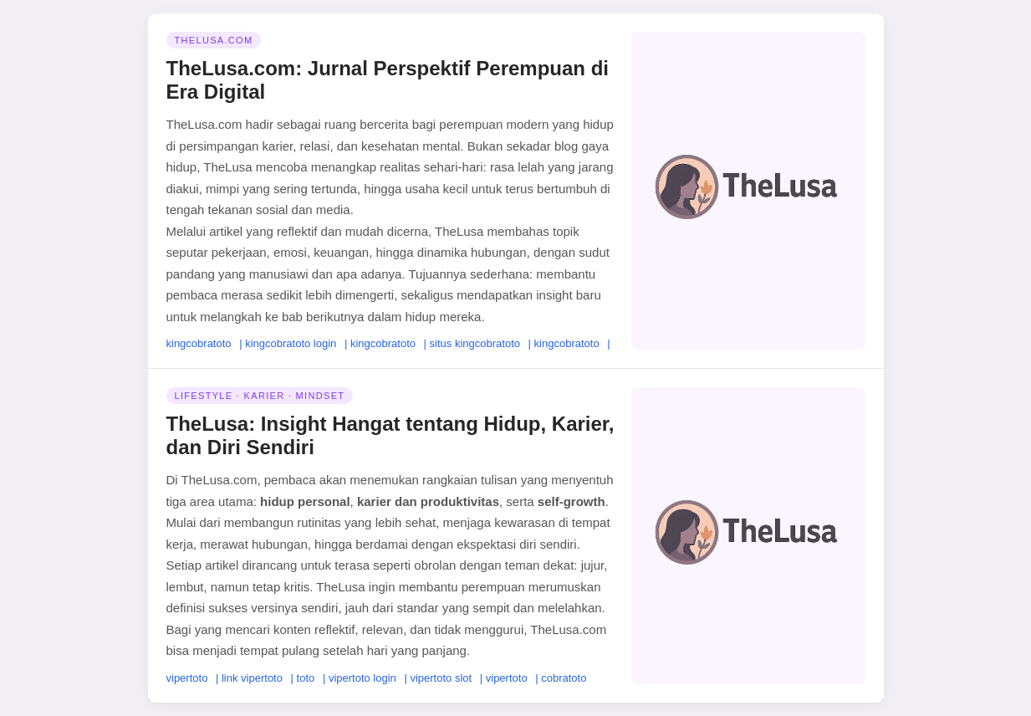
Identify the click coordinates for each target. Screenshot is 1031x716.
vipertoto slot (441, 678)
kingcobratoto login (290, 343)
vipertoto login (362, 678)
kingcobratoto (199, 343)
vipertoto (187, 678)
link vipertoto (252, 678)
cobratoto (563, 678)
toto (306, 678)
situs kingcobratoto (475, 343)
